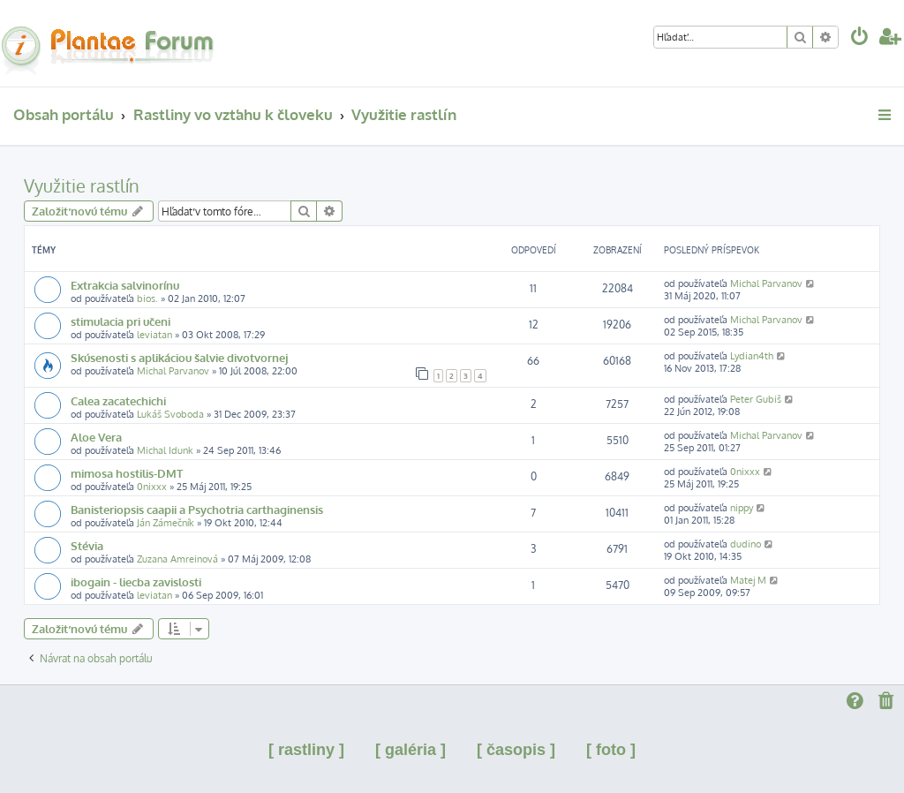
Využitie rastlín (81, 185)
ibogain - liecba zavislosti (136, 581)
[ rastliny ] (306, 750)
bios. (147, 298)
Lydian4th (751, 356)
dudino (745, 544)
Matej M (748, 580)
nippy (741, 508)
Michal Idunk (165, 450)
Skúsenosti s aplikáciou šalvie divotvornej (179, 357)
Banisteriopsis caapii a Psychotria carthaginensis (197, 509)
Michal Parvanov (766, 283)
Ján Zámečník (165, 523)
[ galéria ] (410, 750)
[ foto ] (611, 750)
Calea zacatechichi (118, 400)
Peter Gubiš (755, 399)
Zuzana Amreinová (177, 559)
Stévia (87, 545)
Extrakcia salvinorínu (125, 284)
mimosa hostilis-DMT (127, 472)
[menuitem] (860, 38)
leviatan (154, 335)
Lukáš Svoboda (170, 414)
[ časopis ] (516, 750)
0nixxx (152, 486)
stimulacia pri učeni (120, 321)
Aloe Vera (96, 436)
